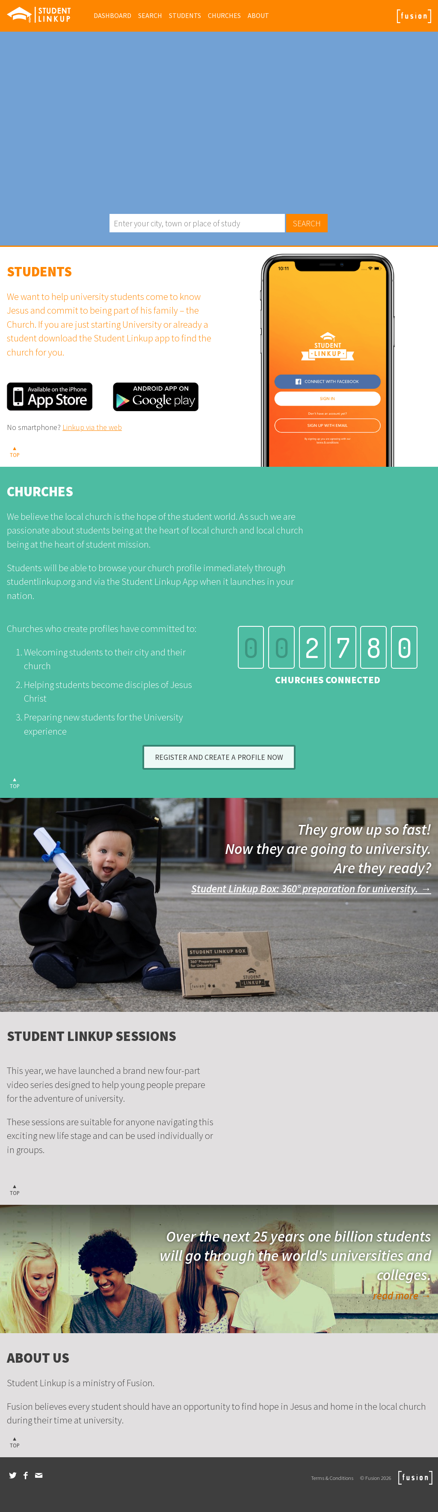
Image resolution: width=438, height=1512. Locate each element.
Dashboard (112, 15)
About (258, 15)
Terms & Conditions (332, 1477)
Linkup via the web (92, 427)
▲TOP (15, 451)
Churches (224, 15)
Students (185, 15)
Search (150, 15)
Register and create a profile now (219, 757)
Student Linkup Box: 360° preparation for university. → (311, 888)
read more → (402, 1295)
